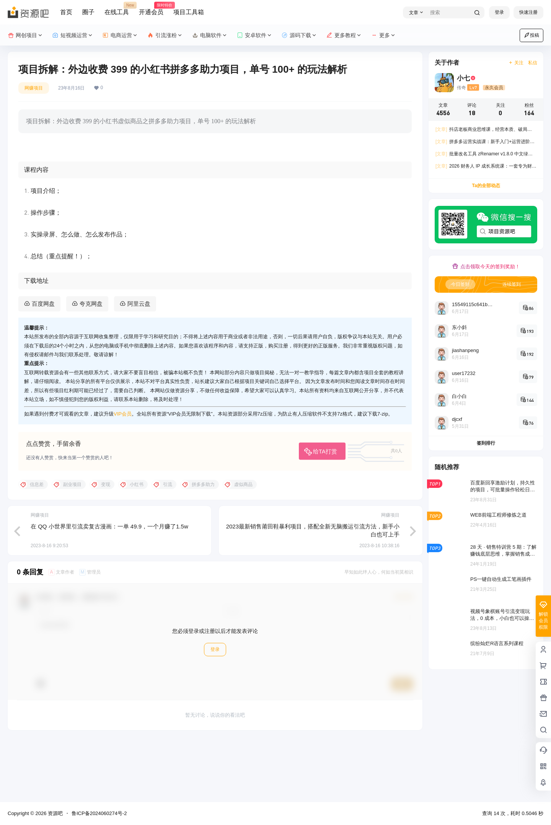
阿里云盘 (138, 364)
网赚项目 (33, 88)
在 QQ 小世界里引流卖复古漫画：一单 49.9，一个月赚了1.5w (109, 586)
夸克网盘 (91, 364)
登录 (499, 12)
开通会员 (151, 9)
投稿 (531, 35)
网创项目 (25, 35)
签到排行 (486, 443)
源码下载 (299, 35)
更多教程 (344, 35)
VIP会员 (123, 474)
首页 (66, 12)
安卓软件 (254, 35)
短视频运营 (72, 35)
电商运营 (120, 35)
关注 (516, 62)
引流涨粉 (165, 35)
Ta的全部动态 (486, 185)
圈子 (88, 12)
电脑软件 (210, 35)
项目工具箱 (188, 12)
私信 (532, 62)
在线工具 (116, 9)
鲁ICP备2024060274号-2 (99, 813)
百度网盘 (43, 364)
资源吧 (54, 813)
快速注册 (528, 12)
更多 (383, 35)
